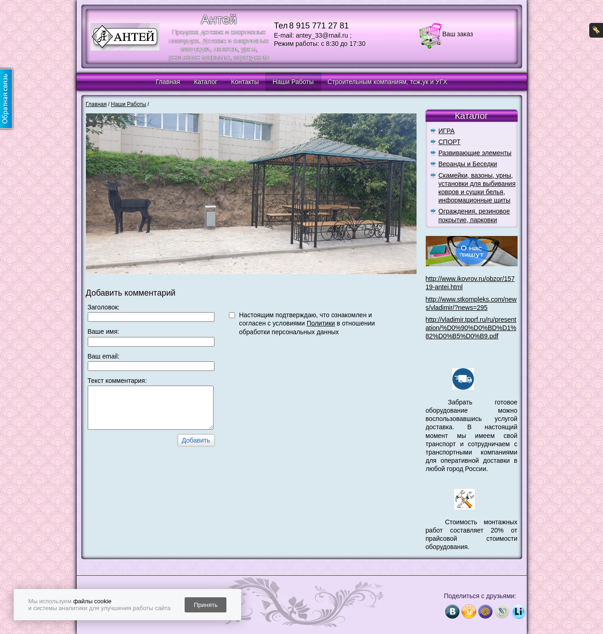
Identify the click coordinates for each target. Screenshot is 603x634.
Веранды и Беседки (468, 164)
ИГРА (447, 131)
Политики (321, 323)
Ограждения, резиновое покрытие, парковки (474, 215)
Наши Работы (293, 81)
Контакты (245, 81)
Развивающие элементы (475, 153)
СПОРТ (450, 142)
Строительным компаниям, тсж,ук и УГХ (387, 81)
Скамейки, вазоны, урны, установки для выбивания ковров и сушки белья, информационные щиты (477, 188)
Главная (168, 81)
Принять (206, 604)
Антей (219, 19)
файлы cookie (92, 601)
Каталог (205, 81)
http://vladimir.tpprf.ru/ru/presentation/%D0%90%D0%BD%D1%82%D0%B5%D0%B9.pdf (471, 328)
